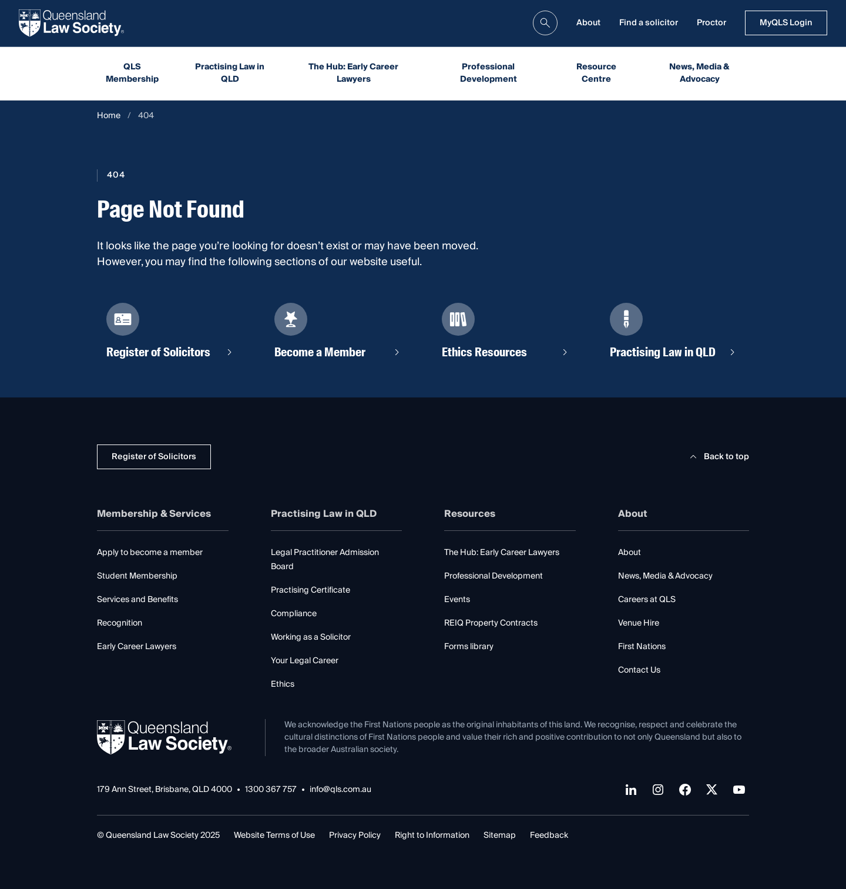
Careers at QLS (647, 600)
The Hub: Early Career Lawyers (353, 73)
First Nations (642, 647)
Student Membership (137, 576)
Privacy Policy (355, 835)
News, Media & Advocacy (699, 73)
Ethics (282, 684)
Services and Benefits (137, 600)
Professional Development (488, 73)
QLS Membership (132, 73)
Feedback (549, 835)
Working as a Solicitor (311, 637)
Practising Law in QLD (229, 73)
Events (457, 600)
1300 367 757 (271, 790)
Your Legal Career (304, 661)
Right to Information (432, 835)
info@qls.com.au (340, 790)
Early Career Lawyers (136, 647)
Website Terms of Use (274, 835)
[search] (545, 23)
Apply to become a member (150, 553)
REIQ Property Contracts (491, 623)
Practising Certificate (310, 590)
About (588, 23)
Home (108, 116)
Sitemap (500, 835)
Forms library (469, 647)
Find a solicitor (648, 23)
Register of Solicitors (154, 457)
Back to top (717, 457)
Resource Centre (596, 73)
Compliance (294, 614)
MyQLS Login (786, 23)
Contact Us (639, 670)
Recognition (119, 623)
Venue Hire (638, 623)
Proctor (711, 23)
